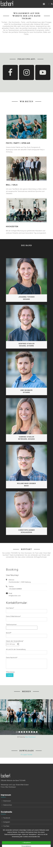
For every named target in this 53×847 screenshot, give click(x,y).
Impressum (7, 801)
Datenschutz (7, 805)
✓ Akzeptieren (26, 842)
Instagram (6, 822)
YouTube (6, 826)
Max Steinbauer (30, 737)
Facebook (6, 818)
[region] (26, 715)
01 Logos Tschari (26, 754)
